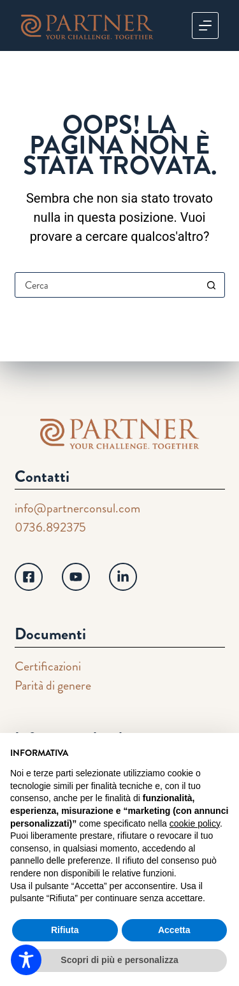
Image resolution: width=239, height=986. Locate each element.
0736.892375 (50, 527)
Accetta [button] (174, 930)
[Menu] (205, 25)
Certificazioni (48, 666)
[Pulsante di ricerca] (211, 285)
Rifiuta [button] (65, 930)
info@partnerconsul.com (77, 508)
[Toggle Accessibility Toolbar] (26, 959)
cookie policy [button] (195, 823)
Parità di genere (53, 685)
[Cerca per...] (107, 285)
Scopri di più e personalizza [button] (119, 960)
